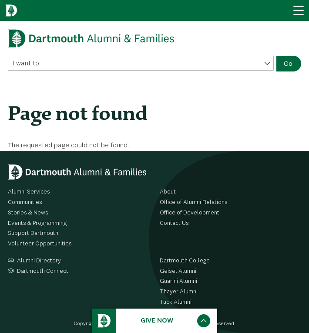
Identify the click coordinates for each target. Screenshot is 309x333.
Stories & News (28, 213)
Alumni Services (29, 192)
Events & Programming (37, 223)
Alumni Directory (39, 261)
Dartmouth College (185, 261)
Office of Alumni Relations (194, 202)
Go (288, 64)
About (168, 192)
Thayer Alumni (179, 292)
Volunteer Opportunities (40, 244)
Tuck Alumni (175, 302)
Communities (25, 202)
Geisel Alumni (178, 271)
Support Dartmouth (33, 233)
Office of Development (189, 213)
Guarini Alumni (178, 281)
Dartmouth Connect (42, 271)
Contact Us (174, 223)
